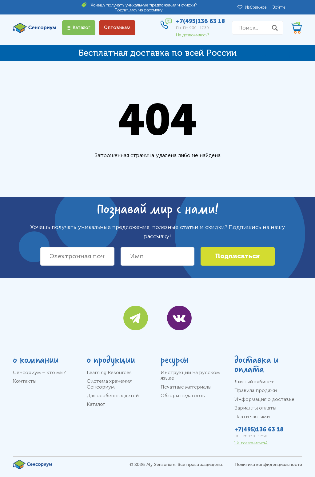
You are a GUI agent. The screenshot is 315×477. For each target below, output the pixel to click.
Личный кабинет (254, 382)
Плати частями (252, 416)
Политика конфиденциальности (268, 464)
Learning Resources (109, 372)
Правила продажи (255, 390)
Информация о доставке (264, 399)
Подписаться (237, 256)
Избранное (257, 7)
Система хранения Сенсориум (109, 383)
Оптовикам (117, 27)
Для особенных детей (113, 395)
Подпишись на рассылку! (139, 10)
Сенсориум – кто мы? (39, 372)
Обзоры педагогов (183, 395)
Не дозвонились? (192, 35)
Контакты (24, 381)
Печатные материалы (186, 387)
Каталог (96, 404)
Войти (279, 7)
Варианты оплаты (255, 408)
